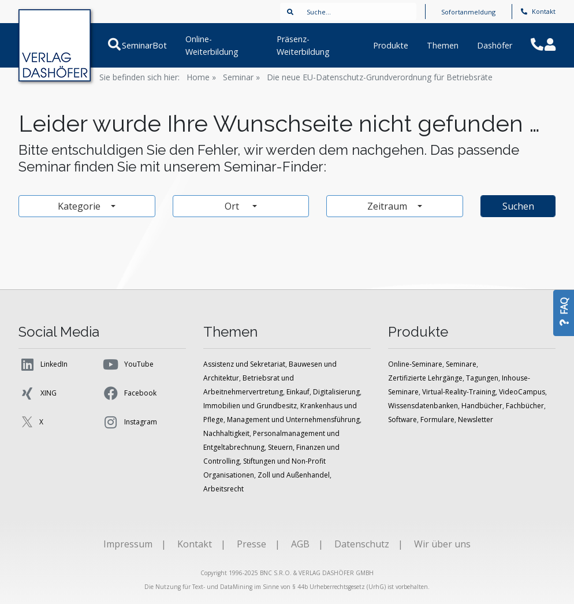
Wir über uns (442, 544)
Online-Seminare (415, 364)
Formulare (437, 419)
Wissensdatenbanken (423, 406)
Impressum (127, 544)
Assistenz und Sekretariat (244, 364)
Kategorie (80, 206)
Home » (201, 77)
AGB (300, 544)
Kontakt (538, 11)
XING (37, 393)
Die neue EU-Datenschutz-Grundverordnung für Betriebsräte (380, 77)
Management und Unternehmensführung (293, 419)
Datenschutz (361, 544)
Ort (237, 206)
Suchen (518, 206)
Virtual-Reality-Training (458, 392)
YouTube (128, 364)
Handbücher (481, 406)
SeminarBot (143, 45)
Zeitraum (388, 206)
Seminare (461, 364)
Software (402, 419)
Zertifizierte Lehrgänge (425, 378)
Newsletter (475, 419)
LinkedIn (43, 364)
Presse (251, 544)
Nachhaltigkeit (226, 433)
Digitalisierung (336, 392)
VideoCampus (522, 392)
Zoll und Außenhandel (294, 475)
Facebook (129, 393)
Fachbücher (525, 406)
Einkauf (298, 392)
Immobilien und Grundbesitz (250, 406)
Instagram (129, 422)
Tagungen (482, 378)
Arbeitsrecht (223, 489)
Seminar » (241, 77)
